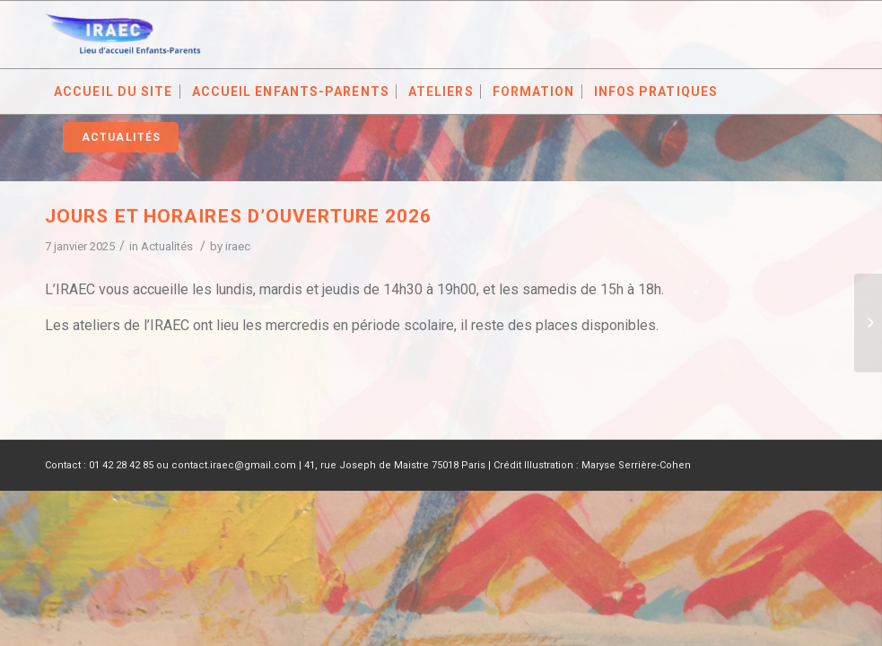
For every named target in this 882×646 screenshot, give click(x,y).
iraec (237, 246)
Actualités (167, 246)
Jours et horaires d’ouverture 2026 (238, 216)
